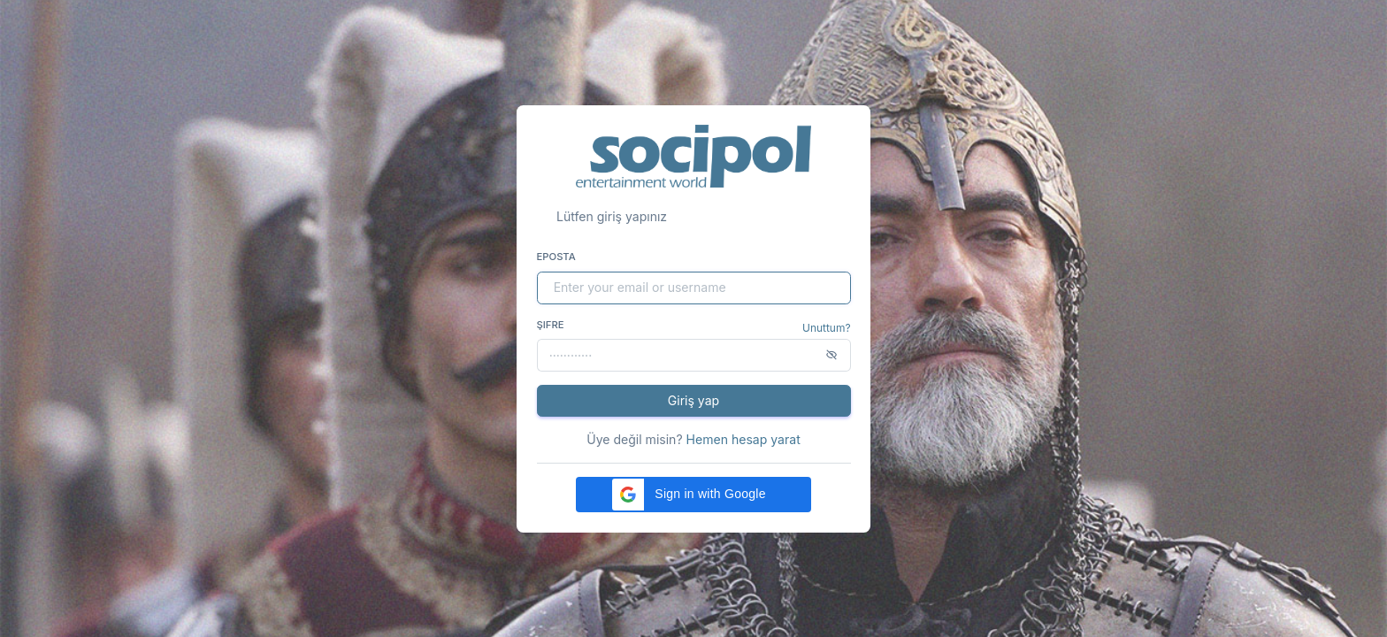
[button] (693, 494)
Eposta (556, 256)
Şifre (550, 324)
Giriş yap (693, 400)
